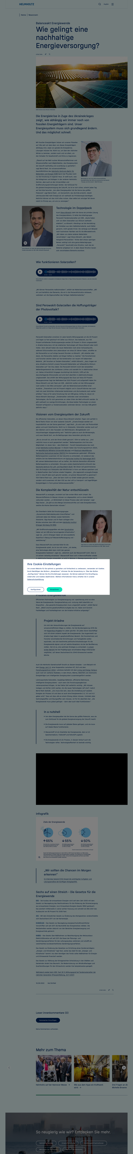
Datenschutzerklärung (35, 579)
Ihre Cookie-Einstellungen (44, 564)
